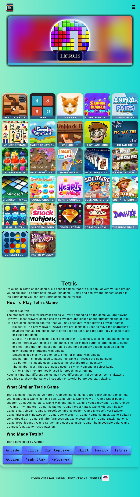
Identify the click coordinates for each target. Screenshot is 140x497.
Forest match (15, 161)
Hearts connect (70, 189)
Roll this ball (15, 106)
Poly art (70, 106)
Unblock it (70, 134)
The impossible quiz (125, 216)
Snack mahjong (43, 216)
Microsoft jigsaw (43, 161)
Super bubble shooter (97, 106)
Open (133, 7)
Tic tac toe (125, 134)
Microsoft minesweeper (15, 189)
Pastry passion (43, 244)
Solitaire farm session (125, 189)
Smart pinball (70, 161)
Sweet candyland (43, 134)
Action (12, 459)
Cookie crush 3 (43, 189)
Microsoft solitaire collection (97, 161)
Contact (60, 477)
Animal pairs (125, 106)
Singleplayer (58, 450)
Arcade (12, 450)
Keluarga (60, 459)
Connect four (15, 244)
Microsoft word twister (125, 161)
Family (101, 450)
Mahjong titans (15, 134)
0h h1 (43, 106)
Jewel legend (70, 216)
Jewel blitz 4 (15, 216)
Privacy (71, 477)
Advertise (94, 477)
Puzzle (32, 450)
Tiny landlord (97, 134)
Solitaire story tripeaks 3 (97, 189)
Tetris (121, 450)
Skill (83, 450)
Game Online (21, 7)
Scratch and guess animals (97, 216)
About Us (82, 477)
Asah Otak (35, 459)
